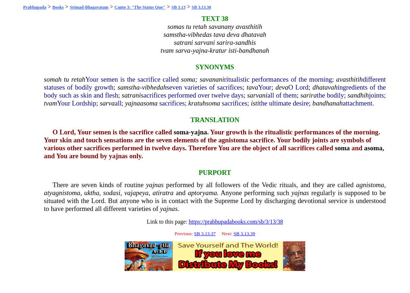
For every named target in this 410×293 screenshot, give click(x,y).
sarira (308, 95)
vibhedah (154, 87)
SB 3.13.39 (244, 233)
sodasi (111, 193)
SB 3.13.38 (201, 7)
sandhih (358, 95)
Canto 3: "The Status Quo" (140, 7)
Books (58, 7)
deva (282, 87)
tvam (50, 103)
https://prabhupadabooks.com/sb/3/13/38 (236, 222)
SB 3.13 (179, 7)
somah (53, 79)
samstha (129, 87)
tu (66, 79)
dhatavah (324, 87)
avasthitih (349, 79)
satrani (131, 95)
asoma (149, 103)
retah (78, 79)
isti (255, 103)
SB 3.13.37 (205, 233)
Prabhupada (34, 7)
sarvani (257, 95)
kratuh (197, 103)
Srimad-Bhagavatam (89, 7)
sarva (107, 103)
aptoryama (202, 193)
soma (188, 79)
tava (252, 87)
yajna (132, 103)
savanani (212, 79)
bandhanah (327, 103)
